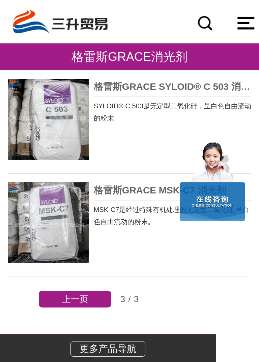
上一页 (75, 299)
